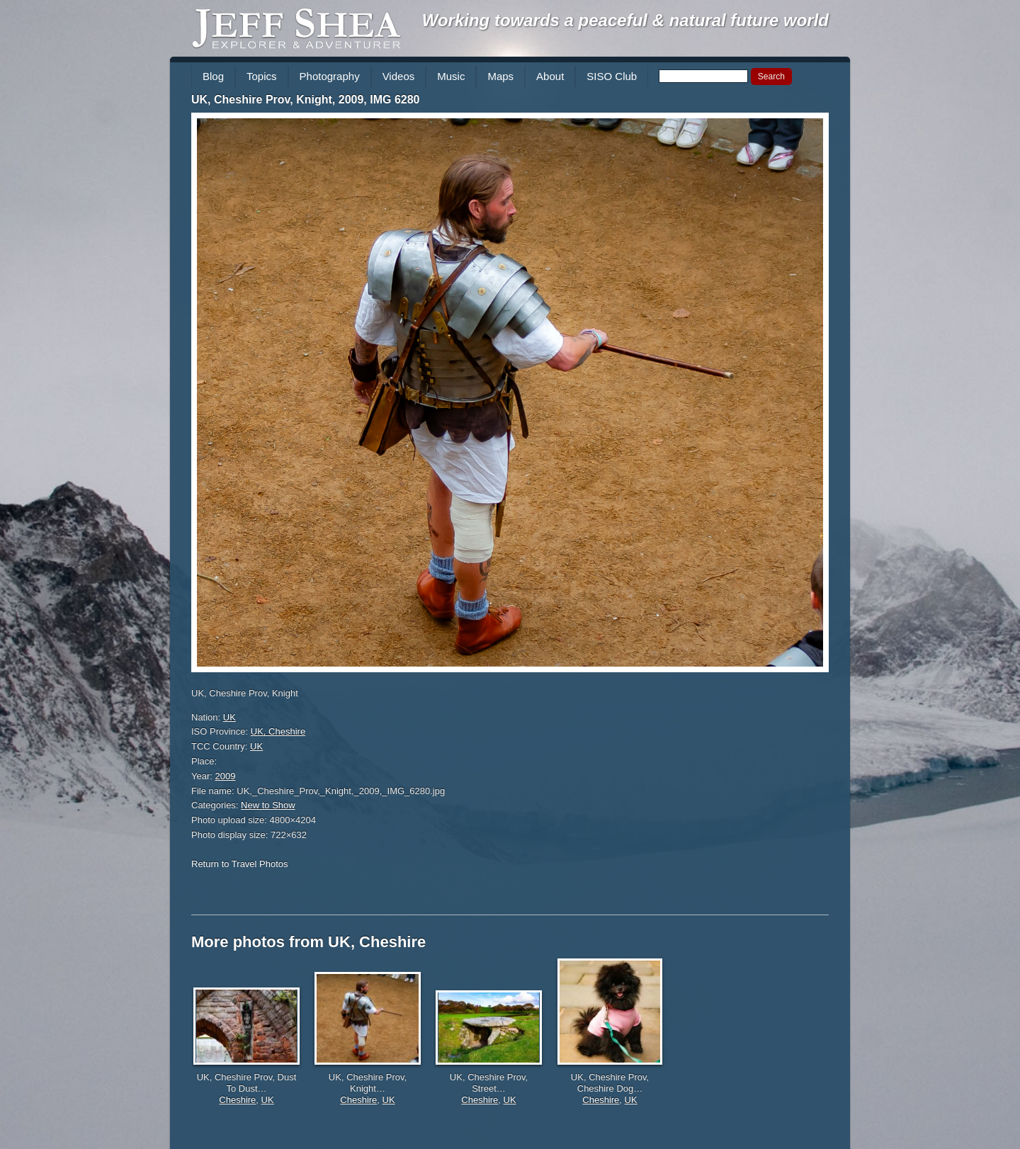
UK (229, 717)
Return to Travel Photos (239, 864)
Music (451, 76)
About (550, 76)
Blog (213, 76)
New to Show (268, 805)
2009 (225, 776)
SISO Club (611, 76)
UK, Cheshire (278, 731)
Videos (398, 76)
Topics (261, 76)
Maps (500, 76)
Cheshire (237, 1099)
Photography (330, 76)
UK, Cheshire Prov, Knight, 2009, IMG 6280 (305, 100)
